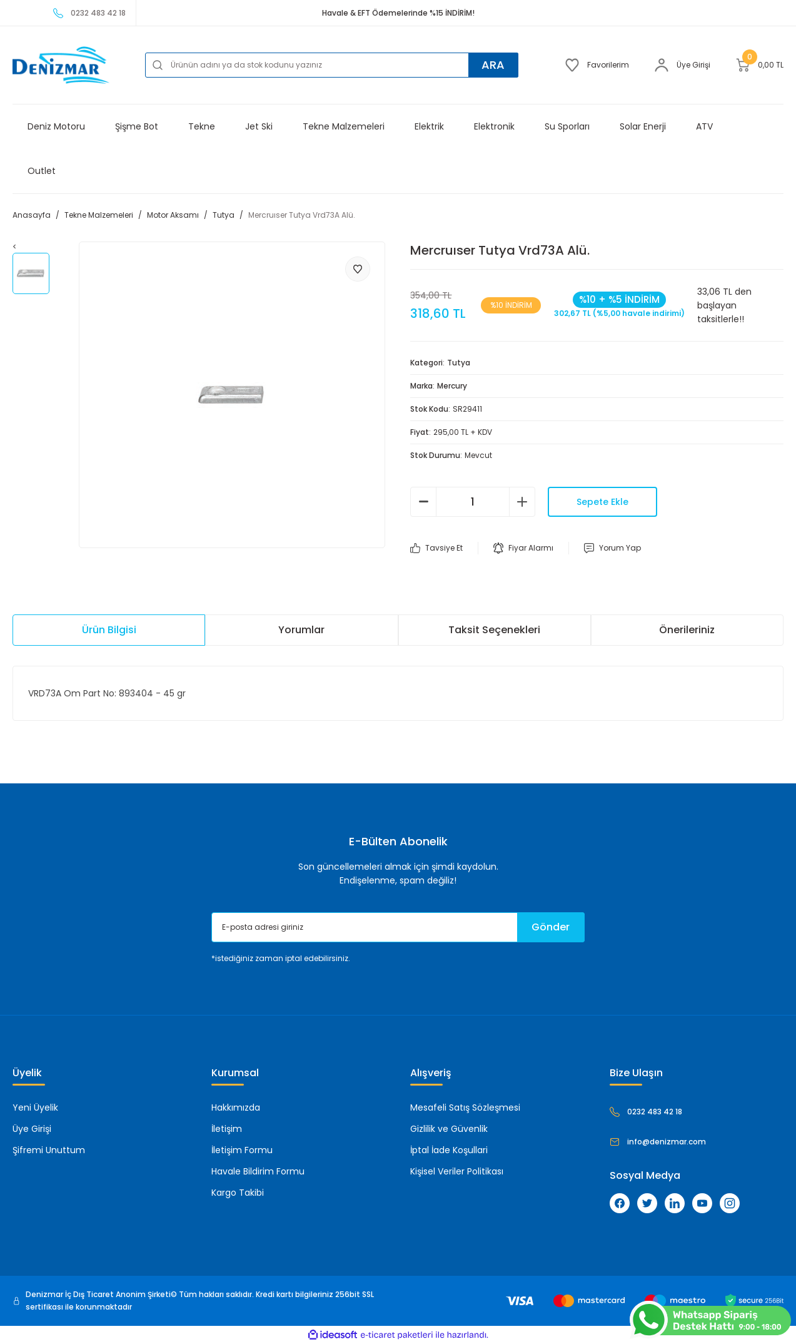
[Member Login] (682, 65)
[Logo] (61, 65)
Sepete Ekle (602, 502)
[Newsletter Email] (398, 927)
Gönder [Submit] (551, 927)
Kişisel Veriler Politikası (456, 1171)
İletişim (226, 1129)
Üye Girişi (32, 1129)
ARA (493, 65)
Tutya (458, 362)
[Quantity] (473, 501)
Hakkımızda (235, 1107)
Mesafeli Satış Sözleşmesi (465, 1107)
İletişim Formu (242, 1150)
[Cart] (759, 65)
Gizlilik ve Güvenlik (449, 1129)
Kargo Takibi (237, 1192)
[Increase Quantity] (522, 501)
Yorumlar (301, 630)
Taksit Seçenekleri (494, 630)
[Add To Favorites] (357, 269)
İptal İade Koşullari (449, 1150)
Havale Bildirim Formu (258, 1171)
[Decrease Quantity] (423, 501)
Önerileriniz (687, 630)
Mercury (452, 385)
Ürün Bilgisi (109, 630)
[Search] (331, 65)
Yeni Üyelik (35, 1107)
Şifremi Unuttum (49, 1150)
